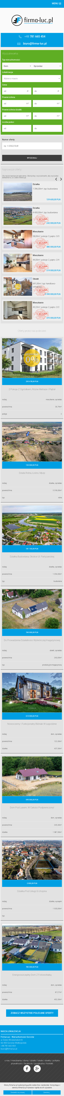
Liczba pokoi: (8, 122)
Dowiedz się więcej (18, 1092)
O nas (7, 1060)
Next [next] (61, 179)
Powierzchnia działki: (12, 110)
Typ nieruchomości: (11, 60)
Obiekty (48, 1060)
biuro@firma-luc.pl (9, 1049)
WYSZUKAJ (32, 158)
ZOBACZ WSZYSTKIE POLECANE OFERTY (32, 1013)
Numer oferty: (8, 139)
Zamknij (46, 1092)
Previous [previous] (56, 179)
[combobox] (31, 78)
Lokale (40, 1060)
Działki (33, 1060)
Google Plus (39, 1063)
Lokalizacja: (7, 72)
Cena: (4, 85)
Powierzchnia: (8, 97)
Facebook (28, 1063)
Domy (26, 1060)
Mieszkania (16, 1060)
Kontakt (49, 1063)
